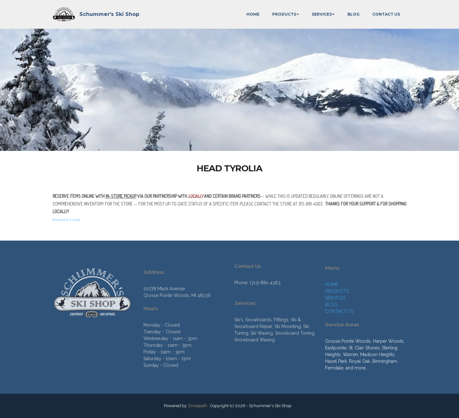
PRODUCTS (284, 14)
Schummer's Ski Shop (109, 14)
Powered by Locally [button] (67, 221)
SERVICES (322, 14)
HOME (252, 14)
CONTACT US (386, 14)
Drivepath (197, 405)
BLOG (353, 14)
